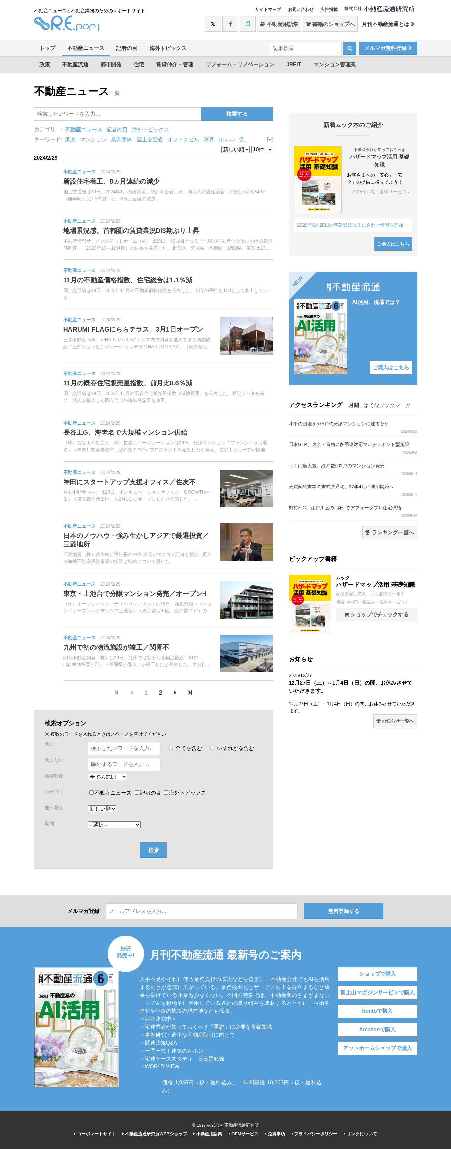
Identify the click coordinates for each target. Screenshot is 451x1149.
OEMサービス (243, 1133)
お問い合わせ (301, 9)
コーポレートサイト (95, 1133)
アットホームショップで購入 (377, 1048)
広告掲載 (329, 9)
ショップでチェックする (376, 614)
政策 (44, 64)
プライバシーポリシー (315, 1133)
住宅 (139, 64)
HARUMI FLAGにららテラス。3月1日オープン (133, 329)
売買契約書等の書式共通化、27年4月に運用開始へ (353, 490)
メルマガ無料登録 (388, 48)
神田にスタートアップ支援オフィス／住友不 (129, 482)
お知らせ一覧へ (395, 721)
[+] (270, 139)
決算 (208, 139)
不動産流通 (75, 64)
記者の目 (126, 48)
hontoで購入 (377, 1011)
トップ (47, 48)
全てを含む (185, 748)
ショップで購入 (377, 974)
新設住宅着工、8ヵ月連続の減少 (111, 181)
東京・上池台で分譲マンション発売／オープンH (135, 593)
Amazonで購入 (377, 1029)
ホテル (227, 139)
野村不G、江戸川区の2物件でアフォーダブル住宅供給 (353, 511)
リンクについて (360, 1133)
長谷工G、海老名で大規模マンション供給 (125, 432)
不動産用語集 (279, 24)
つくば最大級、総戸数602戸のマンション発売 (353, 469)
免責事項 (275, 1133)
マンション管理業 (334, 64)
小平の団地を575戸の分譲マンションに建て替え (353, 427)
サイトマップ (268, 9)
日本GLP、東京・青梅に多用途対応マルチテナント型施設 (353, 448)
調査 (70, 139)
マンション (93, 139)
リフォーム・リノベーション (239, 64)
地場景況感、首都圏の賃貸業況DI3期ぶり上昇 (131, 230)
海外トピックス (168, 48)
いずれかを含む (232, 748)
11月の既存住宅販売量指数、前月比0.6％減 (127, 383)
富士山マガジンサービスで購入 (377, 992)
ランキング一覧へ (389, 532)
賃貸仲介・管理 (174, 64)
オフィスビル (183, 139)
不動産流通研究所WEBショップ (154, 1133)
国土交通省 (150, 139)
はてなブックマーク (387, 405)
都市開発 (110, 64)
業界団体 (121, 139)
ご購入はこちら (393, 244)
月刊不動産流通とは (388, 24)
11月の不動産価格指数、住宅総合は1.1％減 (127, 280)
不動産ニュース (85, 48)
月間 (353, 405)
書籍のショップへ (330, 24)
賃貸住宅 (249, 139)
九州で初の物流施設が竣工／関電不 (116, 647)
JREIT (293, 64)
